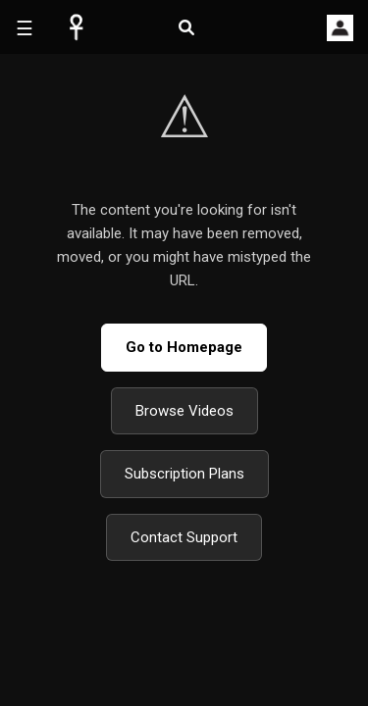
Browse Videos (184, 411)
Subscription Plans (184, 473)
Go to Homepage (184, 347)
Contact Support (184, 537)
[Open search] (186, 28)
